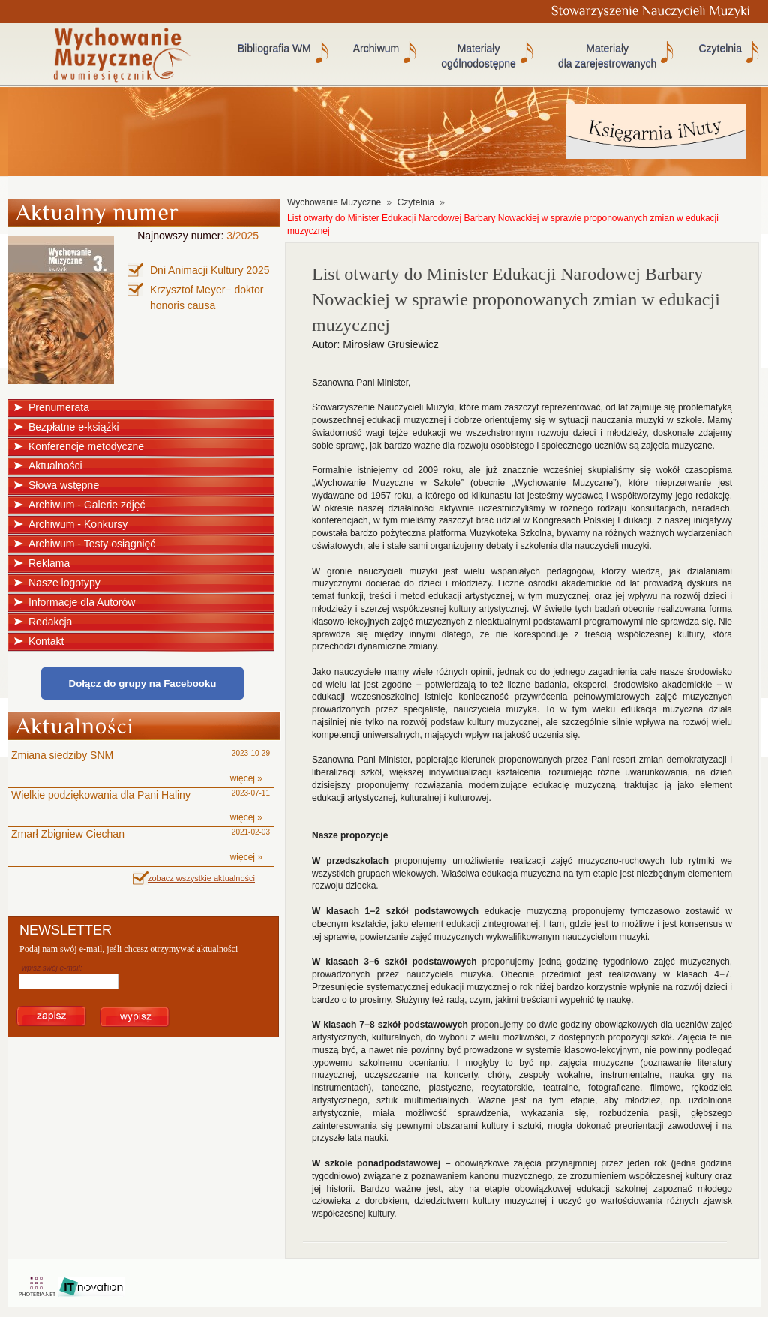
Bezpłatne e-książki (73, 427)
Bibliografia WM (274, 49)
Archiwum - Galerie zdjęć (87, 505)
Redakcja (50, 622)
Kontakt (46, 641)
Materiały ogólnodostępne (478, 56)
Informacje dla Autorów (81, 602)
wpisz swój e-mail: (52, 968)
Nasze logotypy (64, 583)
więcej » (246, 778)
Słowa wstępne (63, 485)
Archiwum (376, 49)
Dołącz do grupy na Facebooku (143, 683)
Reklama (49, 563)
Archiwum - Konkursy (78, 524)
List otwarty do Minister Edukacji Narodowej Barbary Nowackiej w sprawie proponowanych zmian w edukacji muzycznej (502, 224)
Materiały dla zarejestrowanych (607, 56)
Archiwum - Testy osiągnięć (91, 544)
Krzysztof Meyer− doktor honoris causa (206, 297)
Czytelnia (720, 49)
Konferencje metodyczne (86, 446)
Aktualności (55, 466)
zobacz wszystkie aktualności (201, 878)
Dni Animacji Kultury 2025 (210, 270)
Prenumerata (58, 407)
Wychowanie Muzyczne (334, 202)
